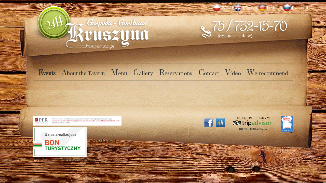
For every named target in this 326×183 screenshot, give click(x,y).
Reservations (175, 73)
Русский (300, 7)
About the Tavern (83, 73)
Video (233, 73)
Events (47, 73)
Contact (208, 73)
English (250, 7)
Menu (119, 73)
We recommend (267, 73)
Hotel (243, 129)
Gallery (143, 73)
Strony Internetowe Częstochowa (64, 159)
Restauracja (258, 129)
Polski (227, 7)
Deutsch (274, 7)
